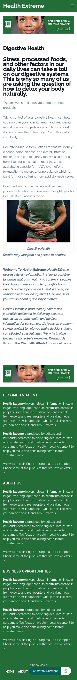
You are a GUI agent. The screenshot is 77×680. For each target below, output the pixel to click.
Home (10, 671)
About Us (25, 671)
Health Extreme (23, 6)
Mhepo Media (38, 664)
